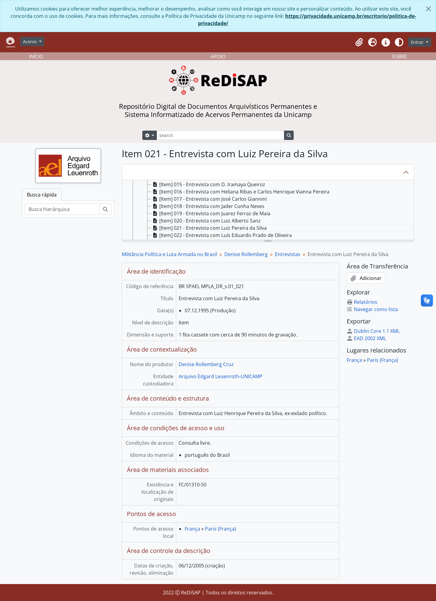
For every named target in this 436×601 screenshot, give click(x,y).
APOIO (218, 56)
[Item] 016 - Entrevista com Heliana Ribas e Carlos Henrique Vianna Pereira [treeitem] (240, 191)
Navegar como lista (372, 309)
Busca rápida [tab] (42, 194)
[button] (359, 42)
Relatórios (362, 302)
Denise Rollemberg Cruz (206, 364)
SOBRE (399, 56)
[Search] (220, 135)
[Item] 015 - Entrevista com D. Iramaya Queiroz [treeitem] (208, 184)
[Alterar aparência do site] (399, 42)
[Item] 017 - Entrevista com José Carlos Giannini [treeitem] (209, 199)
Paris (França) (220, 528)
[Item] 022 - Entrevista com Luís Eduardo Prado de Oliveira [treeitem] (221, 235)
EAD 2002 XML (366, 338)
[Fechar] (428, 8)
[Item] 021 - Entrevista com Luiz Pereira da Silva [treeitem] (209, 228)
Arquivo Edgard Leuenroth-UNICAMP (221, 376)
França (192, 528)
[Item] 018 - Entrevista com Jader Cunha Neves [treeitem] (207, 206)
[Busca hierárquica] (62, 209)
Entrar (418, 42)
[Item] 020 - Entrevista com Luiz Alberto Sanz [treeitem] (206, 220)
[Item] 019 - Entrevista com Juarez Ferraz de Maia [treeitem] (210, 213)
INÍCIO (36, 56)
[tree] (268, 210)
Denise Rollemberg (246, 254)
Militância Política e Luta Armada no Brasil (169, 254)
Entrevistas (287, 254)
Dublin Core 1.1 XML (373, 331)
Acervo (30, 41)
